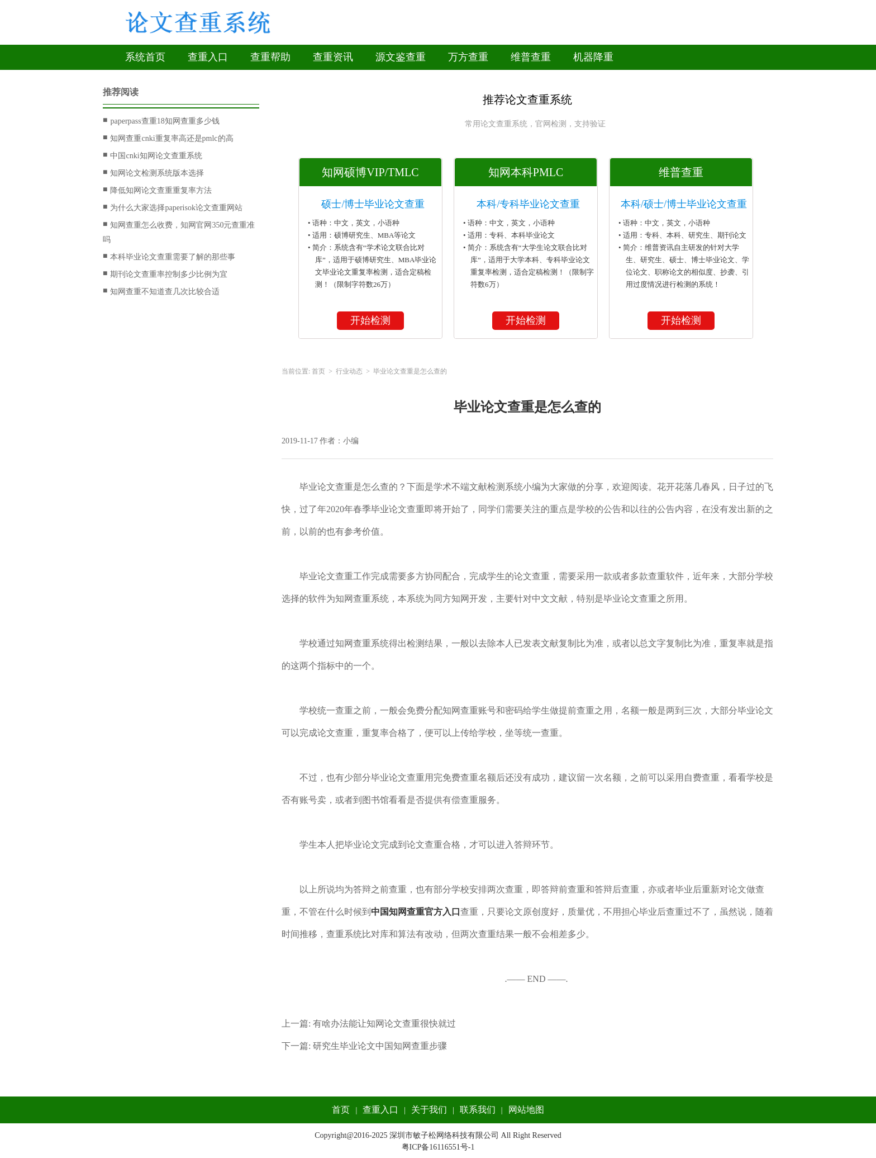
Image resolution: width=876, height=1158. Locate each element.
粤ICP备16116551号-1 (438, 1147)
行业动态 (349, 371)
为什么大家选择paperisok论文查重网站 (172, 207)
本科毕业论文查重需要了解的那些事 (169, 256)
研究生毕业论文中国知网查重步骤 (380, 1046)
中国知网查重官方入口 (415, 911)
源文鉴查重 (400, 57)
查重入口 (208, 57)
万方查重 (468, 57)
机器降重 (593, 57)
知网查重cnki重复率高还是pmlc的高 (168, 138)
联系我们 (478, 1109)
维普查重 (531, 57)
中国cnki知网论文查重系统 (152, 155)
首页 (318, 371)
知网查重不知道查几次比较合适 (161, 291)
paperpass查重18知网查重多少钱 (161, 120)
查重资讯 (333, 57)
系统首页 (145, 57)
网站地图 (526, 1109)
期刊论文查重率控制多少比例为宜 (165, 274)
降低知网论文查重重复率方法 (157, 190)
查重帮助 (270, 57)
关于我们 (429, 1109)
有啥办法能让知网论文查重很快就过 (384, 1023)
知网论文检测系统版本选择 (153, 172)
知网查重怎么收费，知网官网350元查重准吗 (179, 231)
